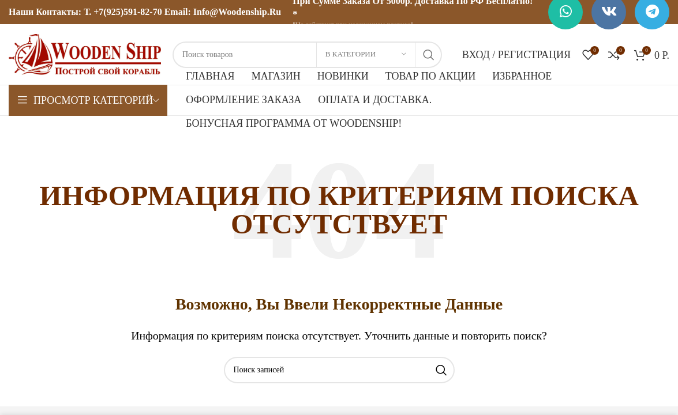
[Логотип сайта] (85, 53)
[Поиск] (307, 55)
